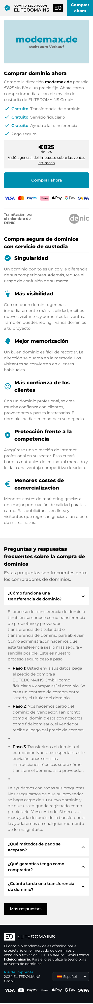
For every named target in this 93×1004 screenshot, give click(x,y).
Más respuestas (25, 908)
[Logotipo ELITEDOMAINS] (46, 937)
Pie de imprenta (18, 972)
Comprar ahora (46, 180)
